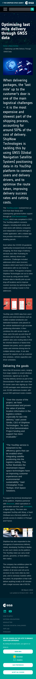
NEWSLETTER (7, 622)
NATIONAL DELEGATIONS (11, 619)
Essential (19, 660)
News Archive (13, 46)
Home (5, 46)
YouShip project (13, 208)
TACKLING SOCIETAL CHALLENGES (14, 625)
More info (18, 654)
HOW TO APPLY (8, 616)
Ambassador (7, 632)
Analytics (20, 663)
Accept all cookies (18, 675)
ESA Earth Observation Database (13, 635)
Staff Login (6, 628)
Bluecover (10, 504)
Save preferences (18, 668)
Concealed (28, 507)
